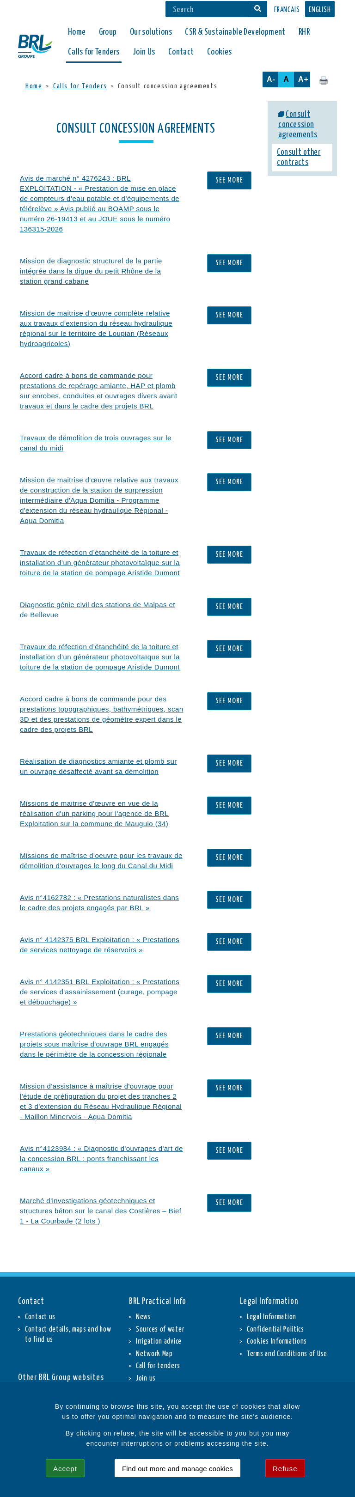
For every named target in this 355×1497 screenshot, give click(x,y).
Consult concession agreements (298, 124)
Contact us (40, 1317)
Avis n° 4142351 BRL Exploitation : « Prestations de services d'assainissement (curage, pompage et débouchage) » (99, 992)
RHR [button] (304, 32)
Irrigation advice (159, 1341)
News (143, 1317)
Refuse (285, 1469)
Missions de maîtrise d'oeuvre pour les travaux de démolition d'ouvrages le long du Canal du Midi (101, 861)
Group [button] (108, 32)
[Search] (208, 9)
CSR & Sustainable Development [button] (235, 32)
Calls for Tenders (80, 86)
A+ (303, 79)
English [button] (320, 9)
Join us (146, 1378)
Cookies (219, 52)
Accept (65, 1469)
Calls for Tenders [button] (94, 52)
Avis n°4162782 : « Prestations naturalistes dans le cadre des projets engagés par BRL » (99, 903)
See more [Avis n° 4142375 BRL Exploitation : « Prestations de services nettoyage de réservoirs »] (229, 941)
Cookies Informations (277, 1341)
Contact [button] (181, 52)
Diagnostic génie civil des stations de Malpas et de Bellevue (97, 610)
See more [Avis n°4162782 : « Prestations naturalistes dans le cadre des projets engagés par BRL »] (229, 899)
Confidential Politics (275, 1329)
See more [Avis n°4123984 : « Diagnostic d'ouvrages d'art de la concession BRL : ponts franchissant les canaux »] (229, 1150)
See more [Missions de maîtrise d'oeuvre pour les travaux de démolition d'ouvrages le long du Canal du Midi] (229, 857)
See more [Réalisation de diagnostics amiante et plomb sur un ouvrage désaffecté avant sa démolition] (229, 763)
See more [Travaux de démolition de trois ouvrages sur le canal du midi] (229, 440)
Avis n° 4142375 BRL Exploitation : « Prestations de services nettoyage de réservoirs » (99, 945)
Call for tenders (158, 1366)
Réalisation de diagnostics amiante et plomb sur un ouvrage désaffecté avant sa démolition (98, 766)
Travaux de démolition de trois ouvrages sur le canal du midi (95, 443)
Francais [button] (287, 9)
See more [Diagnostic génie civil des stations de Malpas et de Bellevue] (229, 606)
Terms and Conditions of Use (287, 1354)
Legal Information (271, 1317)
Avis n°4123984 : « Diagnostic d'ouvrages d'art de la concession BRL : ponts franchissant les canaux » (101, 1158)
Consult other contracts (299, 157)
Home (77, 32)
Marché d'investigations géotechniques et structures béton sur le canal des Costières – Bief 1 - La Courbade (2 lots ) (100, 1211)
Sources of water (160, 1329)
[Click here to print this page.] (323, 80)
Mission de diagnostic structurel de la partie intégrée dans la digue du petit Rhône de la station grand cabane (91, 271)
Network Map (154, 1354)
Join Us (144, 52)
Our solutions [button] (151, 32)
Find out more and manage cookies (177, 1469)
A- (271, 79)
